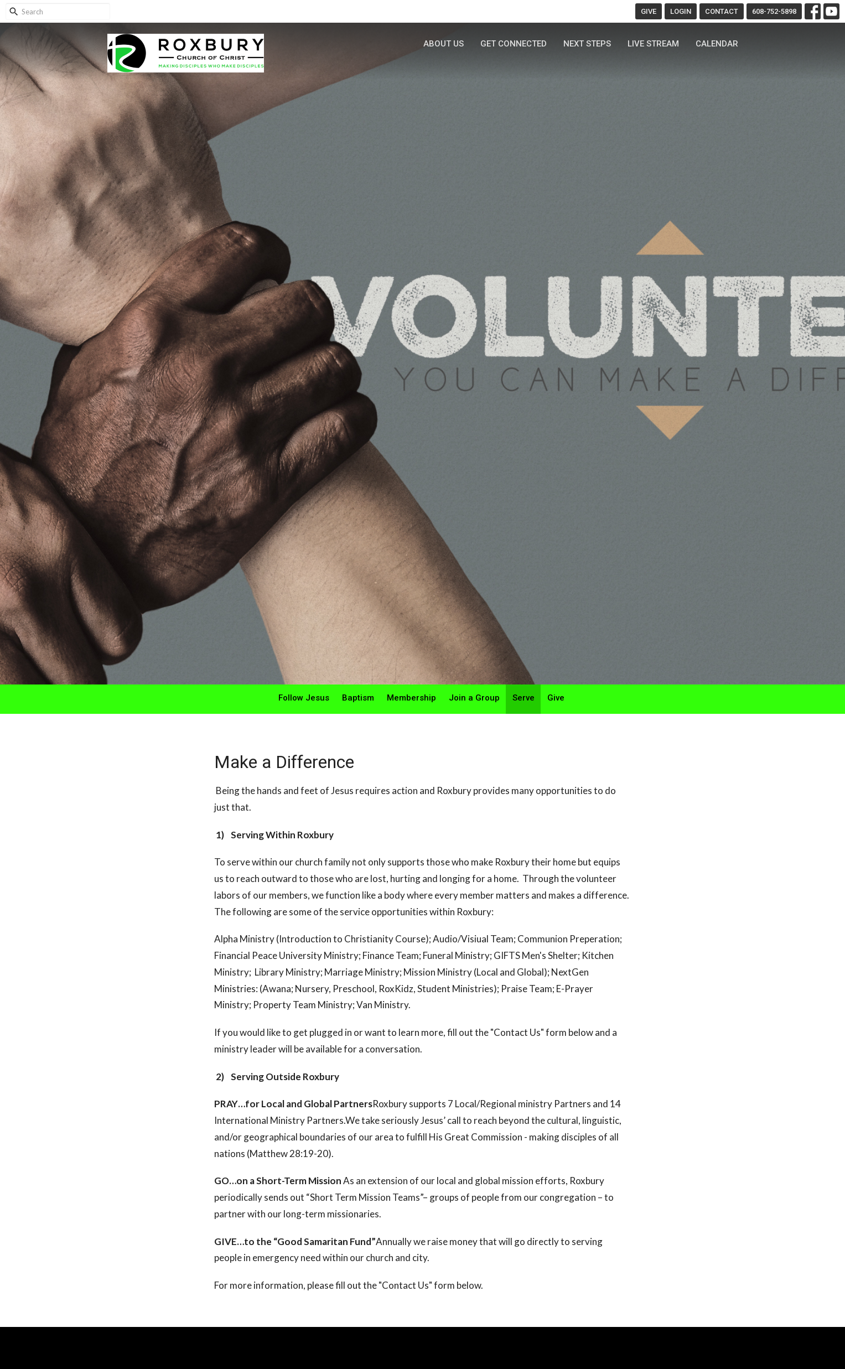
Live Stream (653, 44)
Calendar (717, 44)
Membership (411, 698)
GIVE (648, 11)
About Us (443, 44)
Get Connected (513, 44)
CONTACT (721, 11)
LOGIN (680, 11)
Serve (523, 698)
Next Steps (587, 44)
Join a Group (474, 698)
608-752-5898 (774, 11)
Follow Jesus (303, 698)
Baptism (358, 698)
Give (555, 698)
